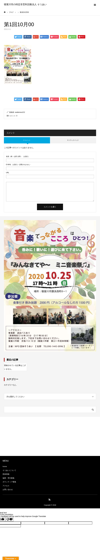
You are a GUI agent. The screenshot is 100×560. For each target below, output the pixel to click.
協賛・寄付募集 (8, 478)
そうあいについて (9, 470)
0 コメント (26, 140)
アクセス (6, 486)
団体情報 (6, 474)
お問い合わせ (8, 490)
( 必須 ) (17, 156)
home (5, 467)
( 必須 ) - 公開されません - (18, 164)
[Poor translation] (9, 519)
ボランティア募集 (9, 482)
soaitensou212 (20, 112)
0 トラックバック (73, 140)
